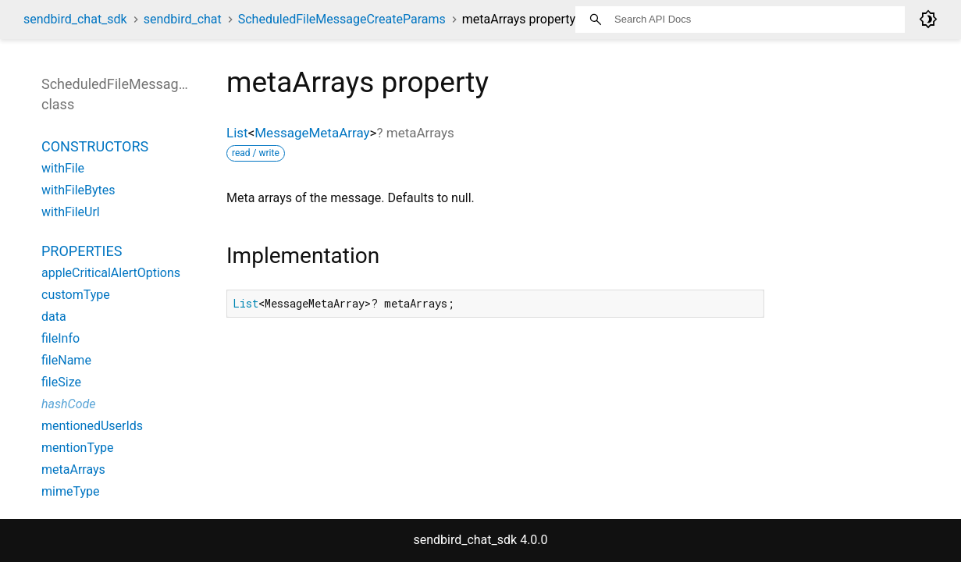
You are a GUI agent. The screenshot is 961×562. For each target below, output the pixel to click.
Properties (81, 251)
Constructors (94, 146)
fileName (66, 360)
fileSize (61, 382)
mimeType (70, 491)
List (237, 132)
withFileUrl (70, 212)
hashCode (68, 404)
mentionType (77, 447)
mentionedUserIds (92, 425)
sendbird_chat (183, 19)
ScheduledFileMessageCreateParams (342, 19)
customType (75, 294)
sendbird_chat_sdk (75, 19)
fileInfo (60, 338)
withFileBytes (78, 190)
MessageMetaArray (311, 132)
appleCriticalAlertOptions (110, 272)
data (53, 316)
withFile (62, 168)
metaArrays (73, 469)
